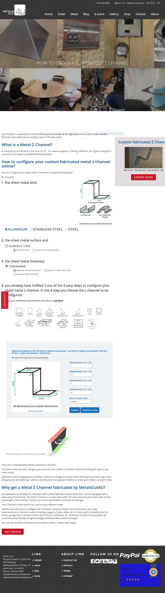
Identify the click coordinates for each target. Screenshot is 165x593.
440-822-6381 (103, 3)
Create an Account (135, 3)
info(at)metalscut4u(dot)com (17, 574)
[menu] (102, 14)
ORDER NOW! (143, 177)
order (37, 560)
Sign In (118, 3)
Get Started (13, 532)
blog (36, 576)
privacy (67, 565)
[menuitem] (48, 14)
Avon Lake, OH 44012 (13, 568)
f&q (35, 570)
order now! (4, 300)
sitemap (67, 576)
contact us (69, 560)
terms (66, 570)
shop (36, 565)
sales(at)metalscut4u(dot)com (17, 577)
